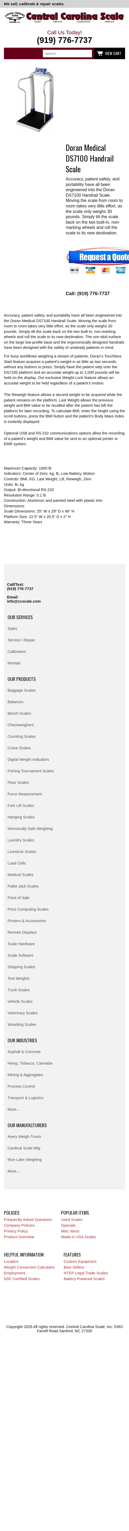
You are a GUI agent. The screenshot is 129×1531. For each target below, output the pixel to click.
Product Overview (19, 1237)
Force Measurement (25, 794)
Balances (15, 702)
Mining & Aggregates (25, 1075)
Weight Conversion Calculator (29, 1267)
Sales (12, 628)
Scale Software (21, 955)
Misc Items (70, 1231)
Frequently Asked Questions (28, 1220)
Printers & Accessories (27, 921)
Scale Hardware (21, 944)
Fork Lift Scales (21, 805)
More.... (14, 1171)
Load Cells (17, 863)
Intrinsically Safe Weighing (30, 829)
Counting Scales (22, 736)
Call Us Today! (64, 37)
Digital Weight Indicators (28, 759)
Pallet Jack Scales (23, 886)
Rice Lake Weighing (25, 1160)
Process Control (21, 1086)
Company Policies (19, 1225)
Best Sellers (74, 1267)
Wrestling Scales (22, 1024)
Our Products (22, 678)
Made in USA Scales (78, 1237)
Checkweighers (21, 725)
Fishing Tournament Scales (31, 771)
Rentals (14, 663)
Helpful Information (24, 1254)
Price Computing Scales (28, 909)
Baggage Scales (22, 690)
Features (72, 1254)
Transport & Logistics (26, 1098)
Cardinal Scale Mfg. (24, 1148)
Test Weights (19, 978)
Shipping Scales (21, 967)
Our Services (20, 617)
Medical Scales (21, 875)
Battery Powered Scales (84, 1279)
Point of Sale (18, 898)
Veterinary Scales (23, 1013)
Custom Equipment (80, 1261)
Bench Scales (19, 713)
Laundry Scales (21, 840)
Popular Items (75, 1212)
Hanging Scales (21, 817)
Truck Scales (19, 990)
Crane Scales (19, 748)
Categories (11, 53)
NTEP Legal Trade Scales (86, 1273)
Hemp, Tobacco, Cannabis (30, 1063)
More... (14, 1109)
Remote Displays (22, 932)
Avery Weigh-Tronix (24, 1137)
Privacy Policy (16, 1231)
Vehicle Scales (20, 1001)
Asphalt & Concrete (24, 1052)
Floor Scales (18, 782)
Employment (14, 1273)
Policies (11, 1212)
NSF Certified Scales (22, 1279)
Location (11, 1261)
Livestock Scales (22, 852)
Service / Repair (21, 640)
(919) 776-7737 (20, 589)
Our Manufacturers (27, 1125)
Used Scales (71, 1220)
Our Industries (22, 1040)
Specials (68, 1225)
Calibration (17, 651)
